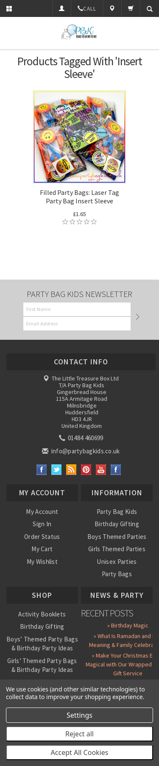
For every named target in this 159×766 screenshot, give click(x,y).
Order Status (42, 537)
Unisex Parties (117, 562)
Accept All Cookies (80, 752)
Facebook (41, 469)
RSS (71, 469)
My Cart (42, 549)
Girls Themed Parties (116, 549)
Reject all (79, 733)
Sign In (42, 524)
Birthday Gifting (117, 524)
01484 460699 (81, 438)
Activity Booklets (42, 614)
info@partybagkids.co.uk (81, 451)
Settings (79, 715)
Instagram (116, 469)
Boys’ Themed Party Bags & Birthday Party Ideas (42, 643)
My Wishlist (42, 562)
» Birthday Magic (127, 625)
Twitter (56, 469)
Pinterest (86, 469)
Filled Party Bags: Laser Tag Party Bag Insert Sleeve (79, 196)
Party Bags (117, 574)
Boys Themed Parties (117, 537)
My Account (42, 512)
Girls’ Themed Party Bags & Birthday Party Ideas (42, 665)
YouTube (101, 469)
